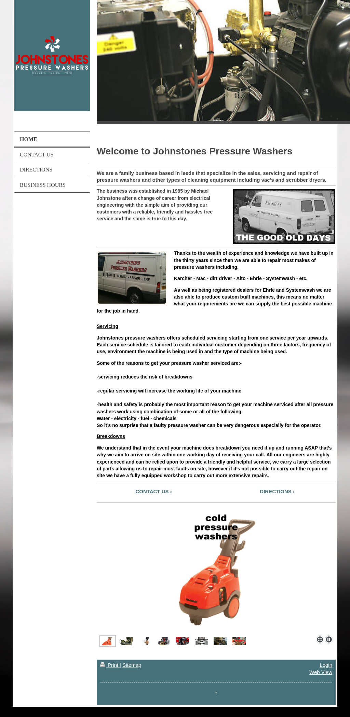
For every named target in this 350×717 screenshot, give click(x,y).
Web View (320, 672)
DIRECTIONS (276, 491)
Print (110, 665)
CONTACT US (152, 491)
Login (326, 665)
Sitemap (131, 665)
